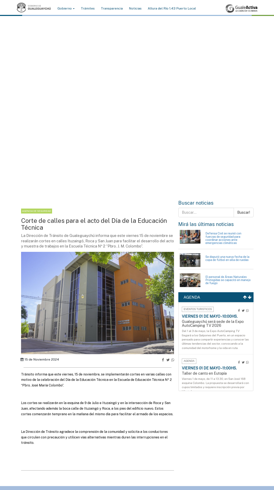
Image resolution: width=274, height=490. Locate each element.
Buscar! (243, 212)
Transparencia (112, 8)
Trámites (88, 8)
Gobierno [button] (66, 8)
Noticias (135, 8)
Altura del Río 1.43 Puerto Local (172, 8)
